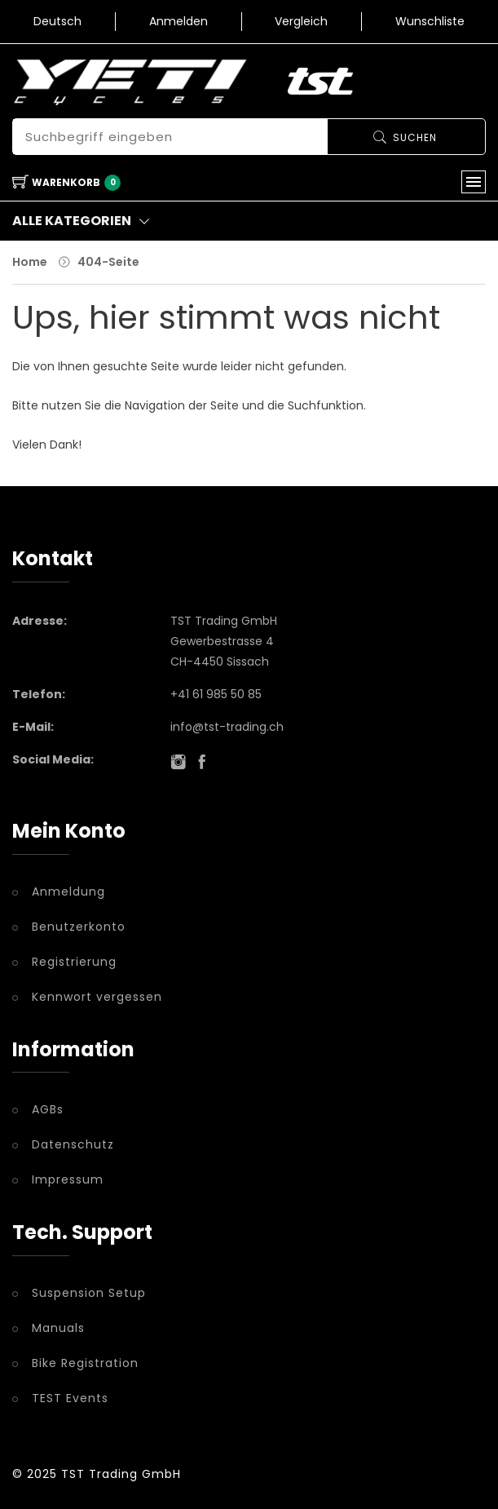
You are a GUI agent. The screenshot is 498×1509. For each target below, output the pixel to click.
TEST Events (70, 1398)
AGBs (48, 1109)
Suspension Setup (89, 1293)
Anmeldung (68, 891)
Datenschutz (73, 1144)
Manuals (58, 1328)
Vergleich (301, 21)
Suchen (415, 137)
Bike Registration (85, 1363)
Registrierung (74, 962)
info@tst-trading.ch (227, 727)
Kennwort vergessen (97, 997)
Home (29, 262)
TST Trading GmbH (121, 1474)
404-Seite (108, 262)
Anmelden (178, 21)
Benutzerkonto (79, 926)
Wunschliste (430, 21)
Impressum (68, 1179)
